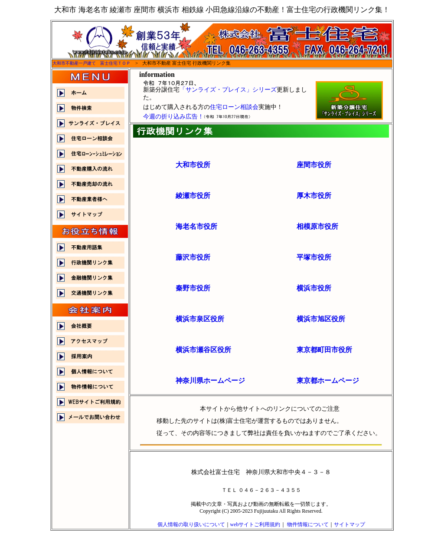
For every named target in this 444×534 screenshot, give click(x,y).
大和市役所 (193, 164)
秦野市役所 (193, 288)
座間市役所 (314, 164)
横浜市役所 (314, 288)
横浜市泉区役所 (200, 319)
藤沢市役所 (193, 257)
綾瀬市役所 (193, 195)
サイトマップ (349, 524)
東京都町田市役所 (324, 349)
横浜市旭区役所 (321, 319)
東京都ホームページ (328, 380)
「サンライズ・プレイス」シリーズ (228, 89)
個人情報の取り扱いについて (191, 524)
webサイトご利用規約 (255, 524)
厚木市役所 (314, 195)
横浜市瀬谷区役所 (203, 349)
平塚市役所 (314, 257)
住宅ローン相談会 (234, 107)
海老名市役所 (196, 226)
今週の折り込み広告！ (173, 116)
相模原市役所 (317, 226)
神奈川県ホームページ (210, 380)
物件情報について (308, 524)
